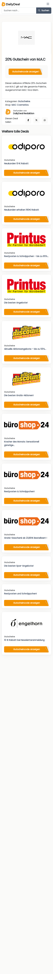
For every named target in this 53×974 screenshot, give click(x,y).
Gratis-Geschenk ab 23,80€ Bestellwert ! (25, 537)
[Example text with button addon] (19, 10)
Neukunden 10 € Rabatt (16, 163)
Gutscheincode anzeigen (25, 71)
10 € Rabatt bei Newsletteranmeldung (24, 640)
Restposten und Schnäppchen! (20, 593)
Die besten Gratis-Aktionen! (18, 395)
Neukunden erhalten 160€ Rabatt (21, 209)
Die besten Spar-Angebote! (18, 565)
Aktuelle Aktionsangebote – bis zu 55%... (25, 348)
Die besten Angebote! (16, 302)
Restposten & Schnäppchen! (19, 491)
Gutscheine (24, 101)
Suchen (43, 10)
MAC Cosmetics (20, 104)
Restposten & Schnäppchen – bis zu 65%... (26, 256)
